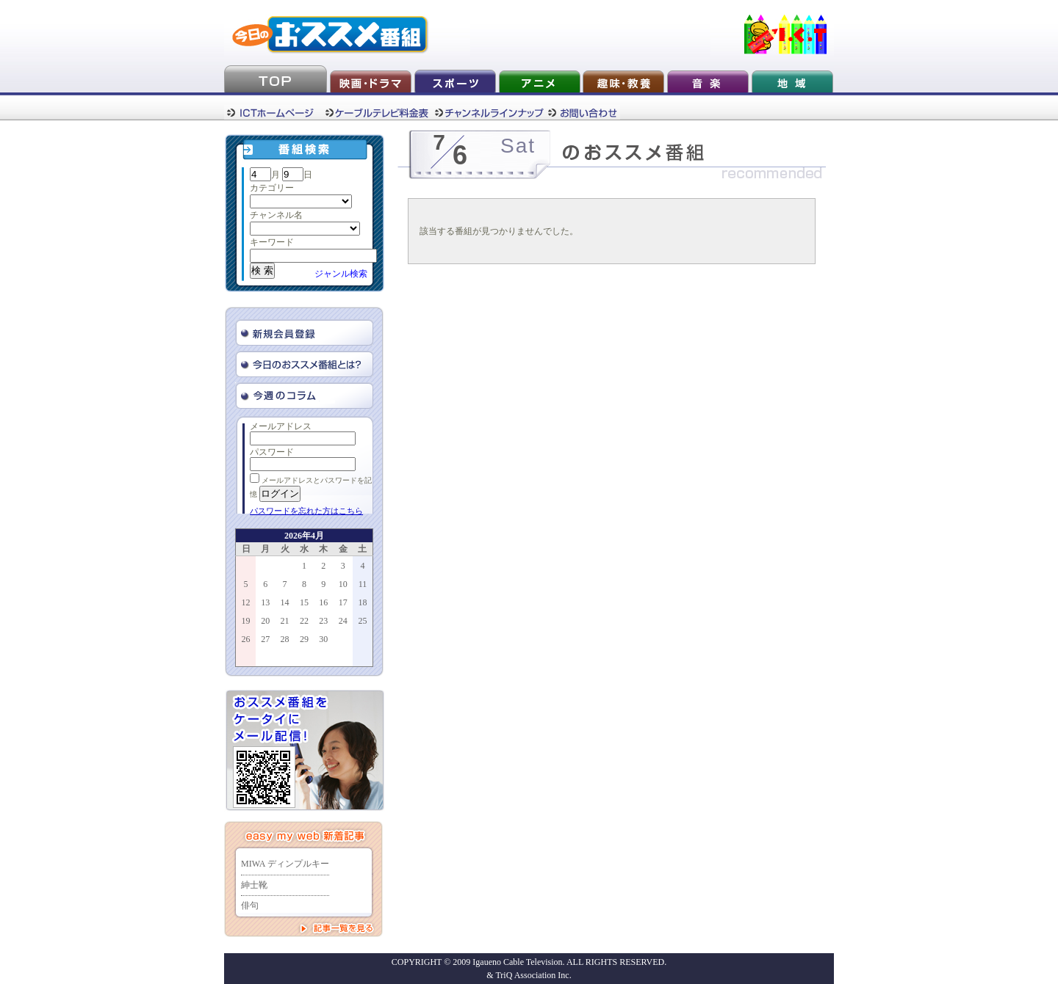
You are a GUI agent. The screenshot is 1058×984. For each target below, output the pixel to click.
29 (304, 639)
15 (304, 602)
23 (323, 621)
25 (362, 621)
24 (343, 621)
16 (323, 602)
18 (362, 602)
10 (343, 584)
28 (285, 639)
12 (246, 602)
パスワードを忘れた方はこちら (306, 510)
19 (246, 621)
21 (285, 621)
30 (323, 639)
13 (265, 602)
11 (363, 584)
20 (265, 621)
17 (343, 602)
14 (285, 602)
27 (265, 639)
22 (304, 621)
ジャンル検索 (340, 274)
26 (246, 639)
